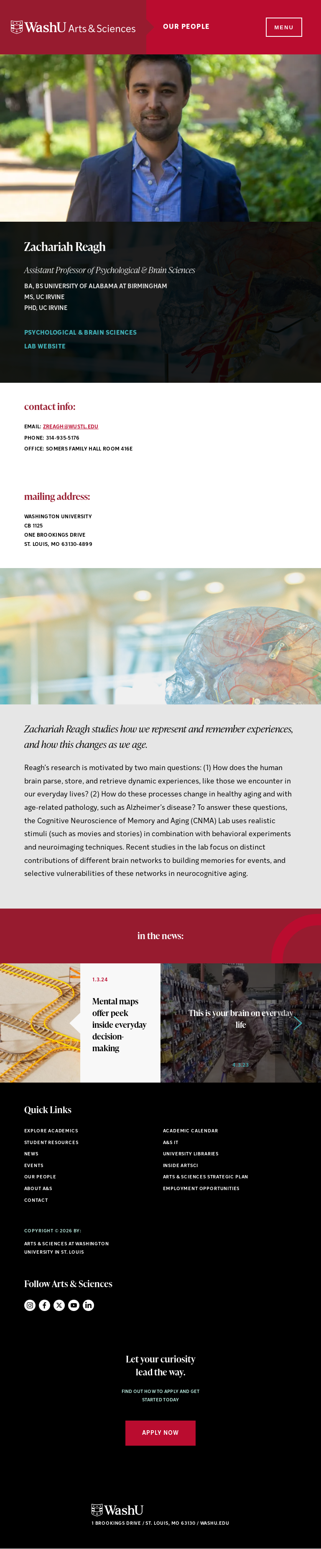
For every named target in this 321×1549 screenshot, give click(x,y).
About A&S (38, 1189)
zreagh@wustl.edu (71, 427)
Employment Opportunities (201, 1189)
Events (33, 1166)
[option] (80, 1023)
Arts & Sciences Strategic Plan (206, 1177)
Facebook (44, 1305)
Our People (186, 27)
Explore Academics (51, 1131)
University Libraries (191, 1154)
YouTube (74, 1305)
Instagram (30, 1305)
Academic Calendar (190, 1131)
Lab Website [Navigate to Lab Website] (45, 347)
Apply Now (160, 1433)
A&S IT (170, 1143)
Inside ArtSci (181, 1166)
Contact (36, 1200)
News (31, 1154)
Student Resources (51, 1143)
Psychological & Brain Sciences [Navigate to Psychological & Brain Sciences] (80, 333)
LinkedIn (88, 1305)
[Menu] (283, 28)
